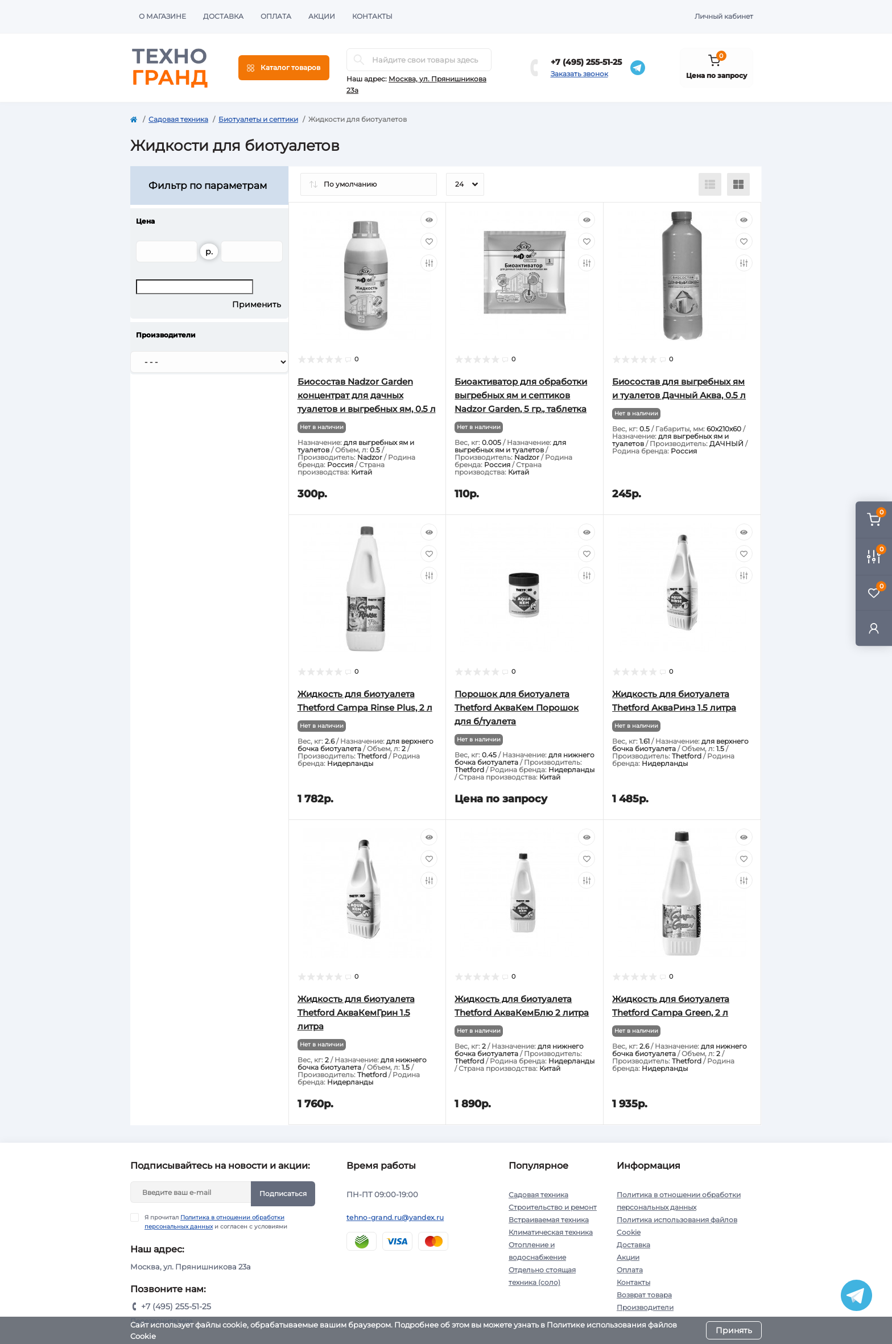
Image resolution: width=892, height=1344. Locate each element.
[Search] (358, 59)
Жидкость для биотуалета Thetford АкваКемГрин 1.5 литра (356, 1012)
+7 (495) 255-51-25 (586, 62)
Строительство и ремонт (553, 1207)
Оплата (276, 16)
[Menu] (283, 67)
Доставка (223, 16)
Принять (734, 1330)
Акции (321, 16)
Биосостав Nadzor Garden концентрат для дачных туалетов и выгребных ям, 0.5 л (367, 395)
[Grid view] (738, 184)
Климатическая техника (551, 1232)
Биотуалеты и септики (258, 119)
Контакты (372, 16)
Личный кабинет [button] (724, 16)
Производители (645, 1307)
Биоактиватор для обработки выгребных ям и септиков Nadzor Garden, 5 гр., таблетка (521, 395)
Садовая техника (178, 119)
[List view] (710, 184)
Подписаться (283, 1193)
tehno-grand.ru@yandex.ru (395, 1217)
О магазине (162, 16)
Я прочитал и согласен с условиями (215, 1221)
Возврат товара (644, 1295)
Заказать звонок (579, 73)
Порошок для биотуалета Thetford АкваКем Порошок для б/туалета (517, 708)
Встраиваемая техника (549, 1219)
